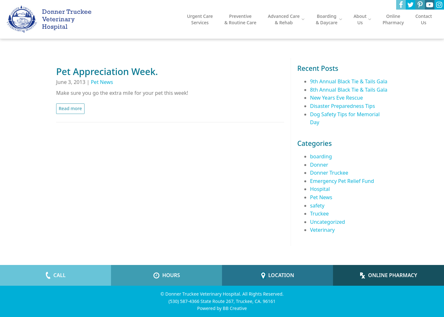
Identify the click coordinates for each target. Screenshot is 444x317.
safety (317, 205)
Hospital (320, 188)
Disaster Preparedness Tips (342, 105)
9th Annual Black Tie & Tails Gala (349, 81)
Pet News (102, 82)
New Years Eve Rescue (336, 97)
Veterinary (322, 229)
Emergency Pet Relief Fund (342, 181)
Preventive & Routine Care (240, 19)
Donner (319, 164)
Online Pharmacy (393, 19)
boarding (321, 156)
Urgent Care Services (200, 19)
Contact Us (423, 19)
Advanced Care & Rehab (286, 19)
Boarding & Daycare (329, 19)
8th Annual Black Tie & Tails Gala (349, 89)
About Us (362, 19)
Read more (70, 108)
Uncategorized (327, 221)
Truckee (319, 213)
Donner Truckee (329, 172)
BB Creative (235, 308)
